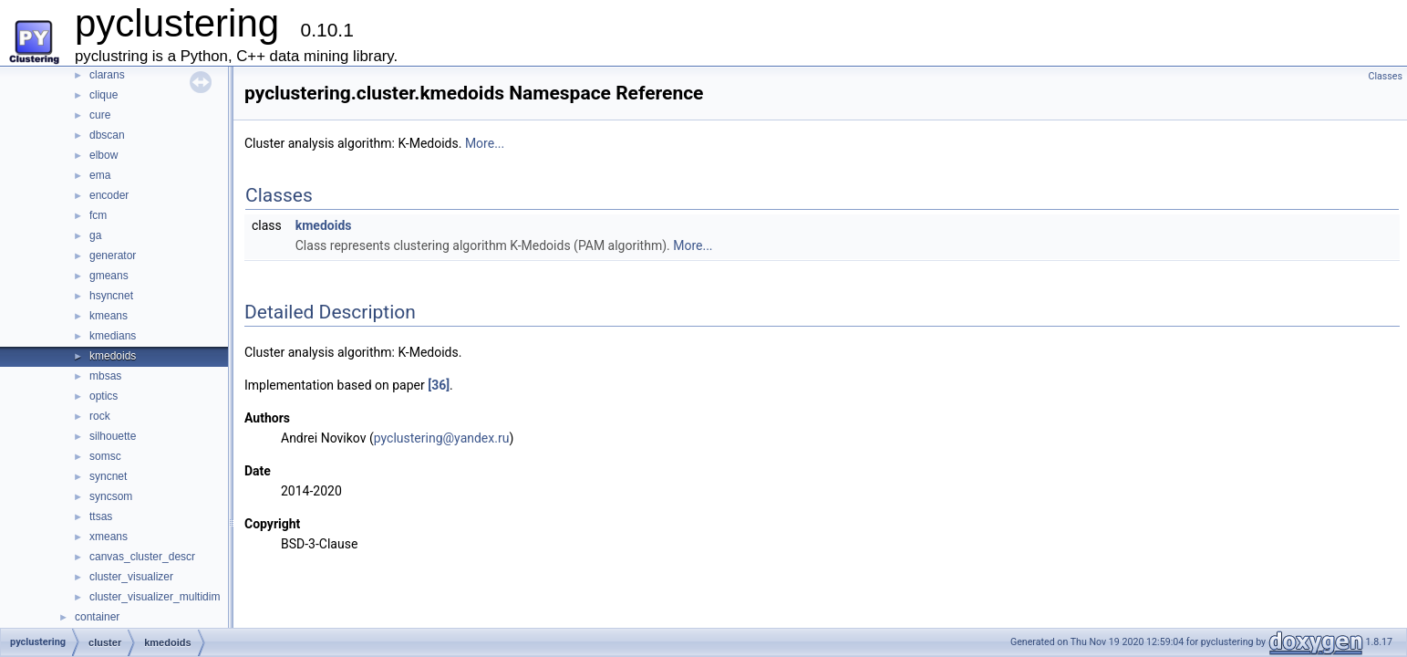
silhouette (112, 436)
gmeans (109, 275)
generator (112, 255)
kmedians (112, 335)
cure (99, 115)
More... (484, 143)
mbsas (105, 376)
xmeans (108, 536)
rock (99, 416)
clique (103, 95)
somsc (105, 456)
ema (99, 175)
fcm (98, 215)
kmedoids (112, 355)
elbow (103, 155)
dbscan (107, 135)
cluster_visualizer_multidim (154, 596)
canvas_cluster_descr (142, 556)
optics (103, 396)
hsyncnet (111, 295)
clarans (107, 74)
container (97, 616)
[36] (439, 385)
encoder (109, 195)
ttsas (100, 516)
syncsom (110, 496)
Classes (1385, 76)
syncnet (108, 476)
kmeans (108, 315)
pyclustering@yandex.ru (442, 438)
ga (95, 235)
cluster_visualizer (131, 576)
